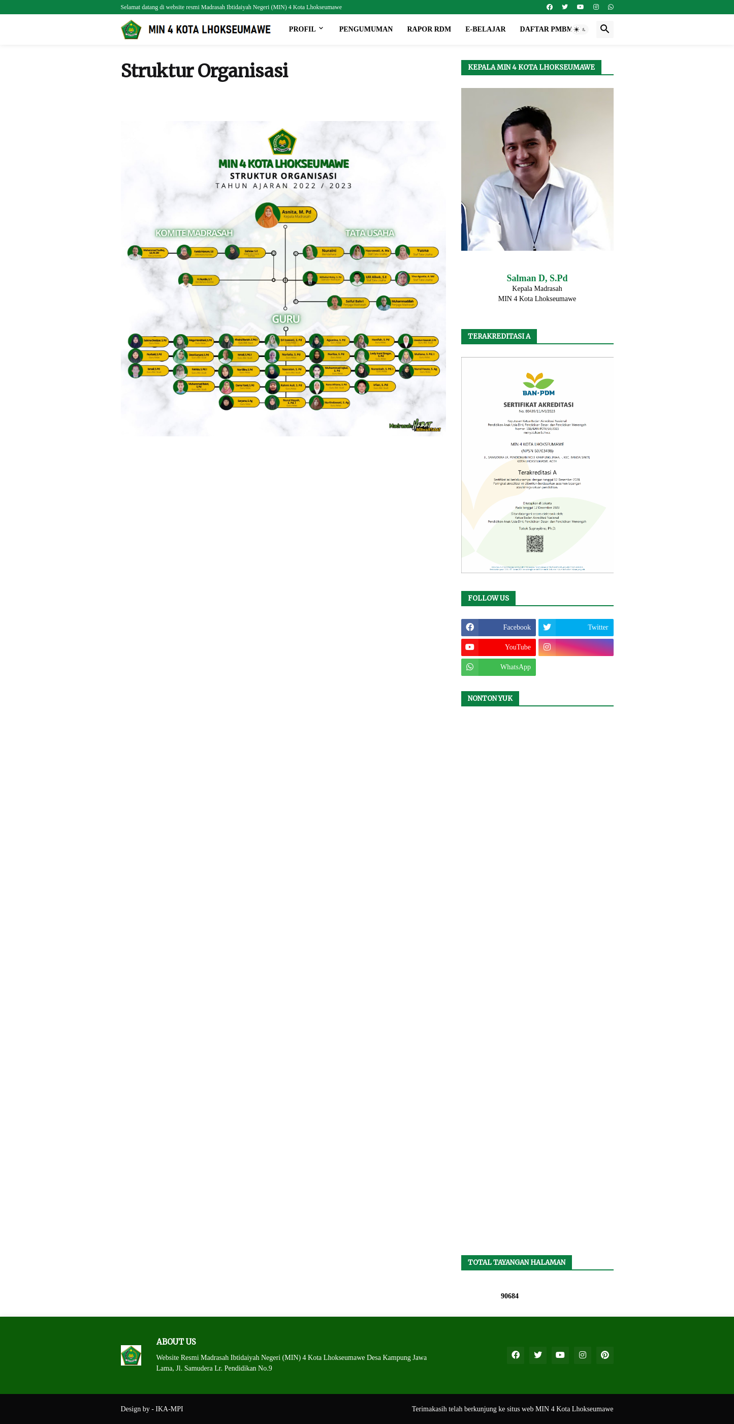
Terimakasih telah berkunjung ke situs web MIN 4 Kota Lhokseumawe (513, 1409)
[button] (580, 29)
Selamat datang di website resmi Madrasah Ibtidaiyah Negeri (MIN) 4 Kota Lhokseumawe (231, 7)
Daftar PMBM (546, 29)
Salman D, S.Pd (536, 278)
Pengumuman (366, 29)
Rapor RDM (429, 29)
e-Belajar (485, 29)
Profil (302, 29)
